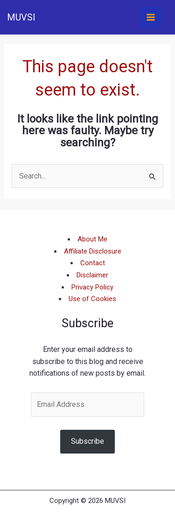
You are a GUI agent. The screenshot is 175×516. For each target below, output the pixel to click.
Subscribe (87, 441)
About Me (92, 239)
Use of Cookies (92, 299)
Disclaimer (92, 275)
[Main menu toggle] (150, 17)
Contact (92, 263)
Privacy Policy (92, 287)
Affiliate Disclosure (92, 251)
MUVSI (21, 17)
